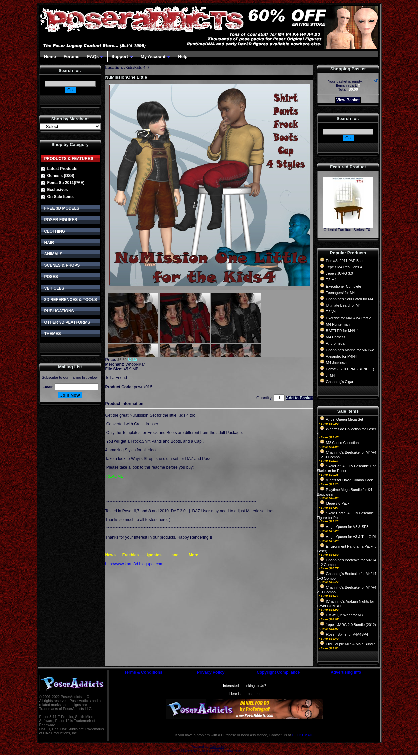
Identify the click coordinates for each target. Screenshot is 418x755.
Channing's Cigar (339, 382)
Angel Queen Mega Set (344, 419)
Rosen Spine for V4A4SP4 (347, 634)
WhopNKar (135, 364)
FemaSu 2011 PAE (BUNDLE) (350, 369)
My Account (155, 56)
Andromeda (335, 343)
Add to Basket (299, 398)
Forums (72, 56)
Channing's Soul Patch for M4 (349, 299)
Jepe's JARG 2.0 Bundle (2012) (351, 625)
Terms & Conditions (143, 672)
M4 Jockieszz (337, 363)
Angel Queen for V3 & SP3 (347, 527)
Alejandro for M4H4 (341, 356)
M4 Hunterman (338, 324)
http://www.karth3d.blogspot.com (134, 564)
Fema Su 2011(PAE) (66, 182)
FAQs (95, 56)
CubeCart (217, 747)
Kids (129, 67)
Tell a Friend (116, 377)
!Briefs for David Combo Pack (349, 480)
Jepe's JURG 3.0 (339, 273)
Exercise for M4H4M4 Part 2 (348, 318)
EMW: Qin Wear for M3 (344, 615)
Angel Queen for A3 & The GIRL (351, 536)
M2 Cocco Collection (342, 443)
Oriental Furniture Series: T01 (348, 230)
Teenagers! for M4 (340, 293)
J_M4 (330, 375)
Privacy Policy (210, 672)
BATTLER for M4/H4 (342, 331)
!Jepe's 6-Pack (338, 503)
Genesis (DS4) (60, 175)
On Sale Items (60, 196)
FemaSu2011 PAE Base (345, 261)
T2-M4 (331, 280)
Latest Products (62, 168)
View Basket (348, 100)
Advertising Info (346, 672)
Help (182, 56)
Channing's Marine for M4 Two (350, 350)
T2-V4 (331, 312)
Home (50, 56)
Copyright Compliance (278, 672)
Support (122, 56)
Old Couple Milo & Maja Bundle (351, 644)
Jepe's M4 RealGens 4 (344, 267)
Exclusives (57, 189)
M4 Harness (335, 337)
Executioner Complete (343, 286)
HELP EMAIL (302, 735)
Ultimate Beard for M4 (343, 305)
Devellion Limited (198, 750)
